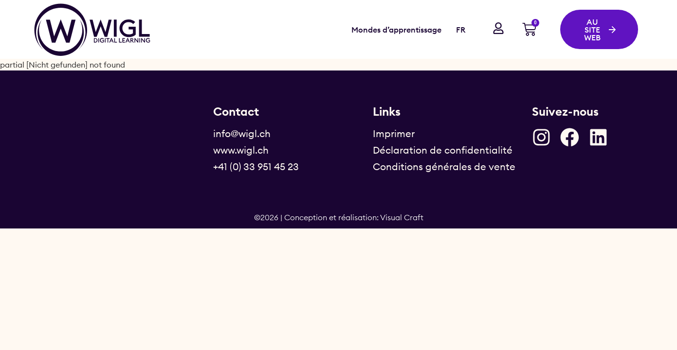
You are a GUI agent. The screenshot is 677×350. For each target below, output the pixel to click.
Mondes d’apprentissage (396, 30)
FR (460, 30)
